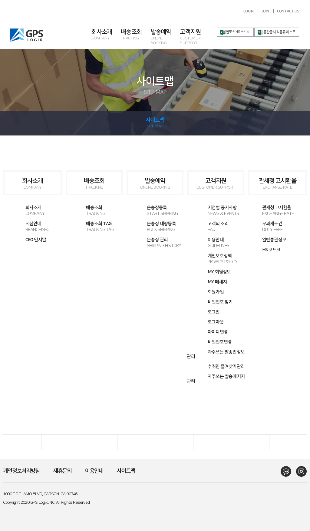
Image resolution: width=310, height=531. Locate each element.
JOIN (265, 11)
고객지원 (194, 37)
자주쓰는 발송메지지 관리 (216, 378)
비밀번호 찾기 (220, 302)
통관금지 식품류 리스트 (279, 32)
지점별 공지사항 (216, 210)
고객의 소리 (216, 226)
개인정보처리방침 (21, 471)
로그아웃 (216, 322)
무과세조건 (276, 226)
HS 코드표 (271, 249)
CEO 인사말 (35, 239)
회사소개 (106, 35)
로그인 (214, 312)
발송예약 (165, 37)
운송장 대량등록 (155, 226)
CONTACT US (288, 11)
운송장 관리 (155, 242)
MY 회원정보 (219, 272)
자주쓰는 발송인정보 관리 (216, 354)
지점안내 (33, 226)
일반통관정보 (274, 239)
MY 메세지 (217, 282)
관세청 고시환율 (277, 183)
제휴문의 (62, 471)
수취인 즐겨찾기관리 (226, 366)
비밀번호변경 (220, 342)
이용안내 (216, 242)
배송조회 (135, 35)
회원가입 (216, 292)
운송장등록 (155, 210)
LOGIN (248, 11)
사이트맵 (126, 471)
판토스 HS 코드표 (238, 32)
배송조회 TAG (94, 226)
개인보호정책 (216, 259)
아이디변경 (218, 332)
